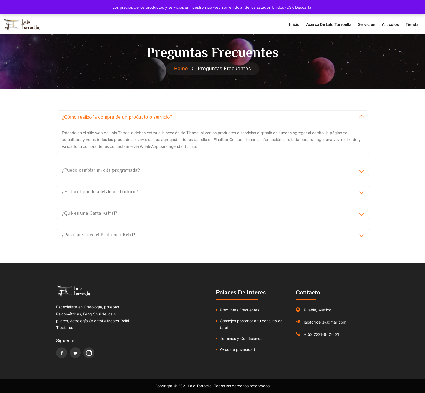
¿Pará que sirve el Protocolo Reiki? (98, 234)
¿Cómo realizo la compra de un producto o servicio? (117, 117)
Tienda (412, 24)
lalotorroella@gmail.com (325, 322)
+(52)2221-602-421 (321, 334)
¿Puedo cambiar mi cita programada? (101, 170)
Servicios (366, 24)
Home (181, 68)
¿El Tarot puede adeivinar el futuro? (100, 191)
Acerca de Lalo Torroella (328, 24)
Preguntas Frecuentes (239, 310)
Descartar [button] (304, 7)
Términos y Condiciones (241, 338)
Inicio (294, 24)
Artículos (390, 24)
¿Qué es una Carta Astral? (89, 213)
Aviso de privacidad (237, 349)
